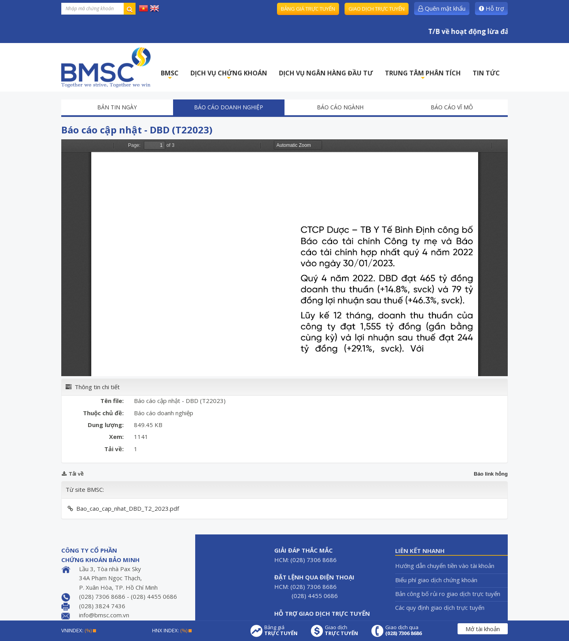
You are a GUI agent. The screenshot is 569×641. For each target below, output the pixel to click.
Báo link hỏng (491, 474)
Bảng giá (281, 630)
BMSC (170, 75)
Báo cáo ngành (340, 107)
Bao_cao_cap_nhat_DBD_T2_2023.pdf (127, 508)
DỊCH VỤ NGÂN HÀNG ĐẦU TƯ (326, 73)
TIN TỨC (486, 73)
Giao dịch (341, 630)
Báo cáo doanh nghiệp (228, 107)
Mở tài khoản (482, 629)
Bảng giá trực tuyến (308, 8)
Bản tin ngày (117, 107)
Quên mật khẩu (441, 8)
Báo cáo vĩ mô (452, 107)
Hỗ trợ (491, 8)
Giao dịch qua (403, 630)
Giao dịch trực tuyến (377, 8)
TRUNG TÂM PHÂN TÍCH (423, 75)
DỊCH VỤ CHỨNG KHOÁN (228, 75)
